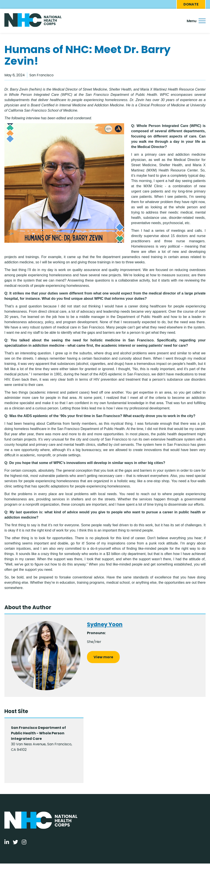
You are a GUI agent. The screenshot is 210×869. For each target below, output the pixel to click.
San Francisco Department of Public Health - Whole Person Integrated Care (38, 733)
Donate (191, 4)
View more (103, 657)
